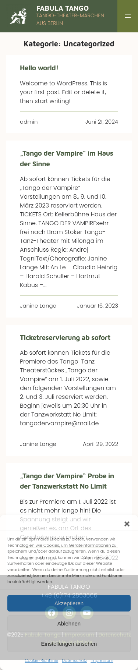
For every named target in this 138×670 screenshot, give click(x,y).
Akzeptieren (69, 603)
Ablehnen (69, 623)
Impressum (102, 660)
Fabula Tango (62, 8)
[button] (127, 524)
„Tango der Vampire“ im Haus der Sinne (66, 158)
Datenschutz (74, 660)
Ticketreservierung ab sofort (65, 337)
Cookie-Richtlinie (41, 660)
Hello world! (39, 68)
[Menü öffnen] (127, 16)
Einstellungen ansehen (69, 644)
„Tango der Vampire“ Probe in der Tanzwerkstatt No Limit (67, 481)
